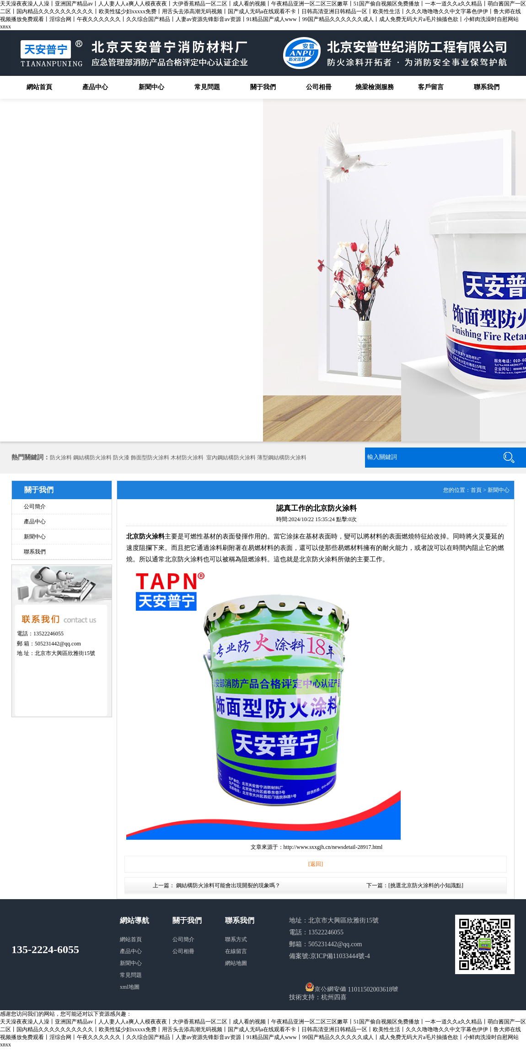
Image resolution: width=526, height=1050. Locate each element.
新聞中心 (151, 87)
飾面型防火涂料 (150, 457)
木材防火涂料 (187, 457)
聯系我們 (486, 87)
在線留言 (236, 951)
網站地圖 (236, 963)
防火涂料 (61, 457)
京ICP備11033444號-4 (340, 956)
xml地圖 (130, 987)
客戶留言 (431, 87)
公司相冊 (319, 87)
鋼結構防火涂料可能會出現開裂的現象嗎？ (228, 885)
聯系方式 (236, 939)
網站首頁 (39, 87)
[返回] (315, 864)
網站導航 (134, 920)
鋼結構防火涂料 (92, 457)
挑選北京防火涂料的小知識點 (426, 885)
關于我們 (263, 87)
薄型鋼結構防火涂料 (281, 457)
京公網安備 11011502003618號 (351, 986)
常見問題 (207, 87)
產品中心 (95, 87)
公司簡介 (35, 506)
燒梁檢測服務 (374, 87)
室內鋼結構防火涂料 (231, 457)
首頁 (476, 490)
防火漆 (121, 457)
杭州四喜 (334, 997)
